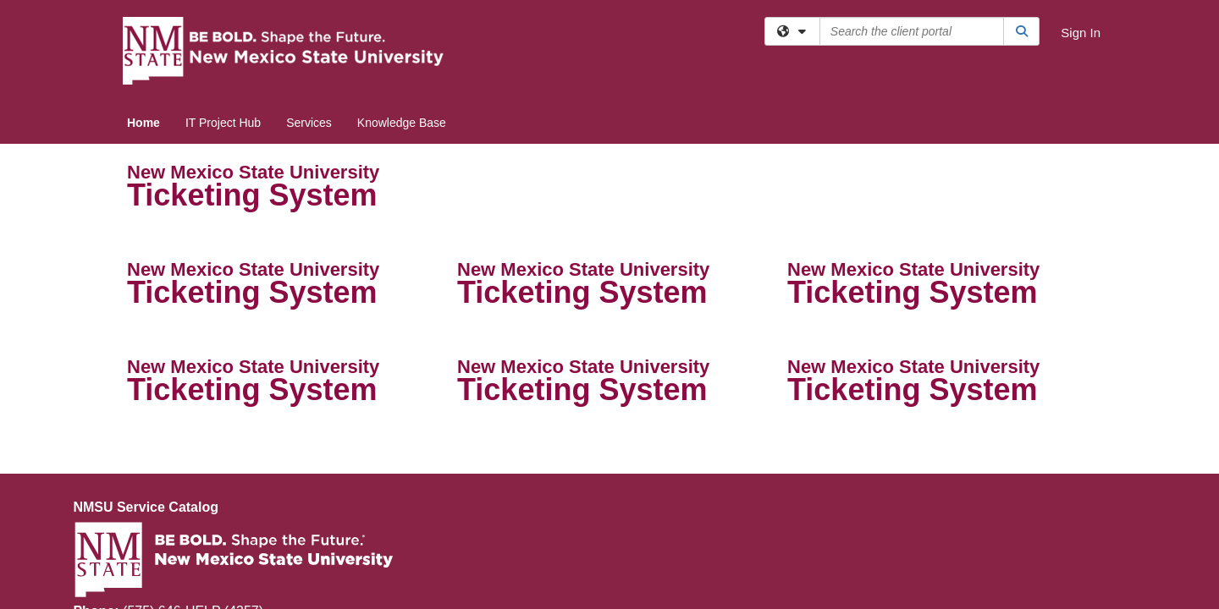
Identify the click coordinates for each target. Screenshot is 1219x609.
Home (143, 122)
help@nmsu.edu (167, 487)
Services (309, 122)
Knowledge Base (401, 122)
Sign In (1080, 32)
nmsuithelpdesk (198, 506)
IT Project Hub (223, 122)
